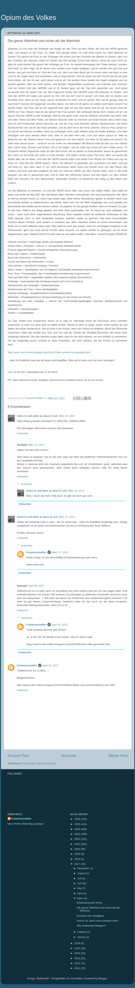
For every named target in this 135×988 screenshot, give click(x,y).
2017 (77, 864)
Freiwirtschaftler (36, 552)
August (81, 873)
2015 (77, 948)
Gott (10, 372)
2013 (77, 958)
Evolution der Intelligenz (90, 915)
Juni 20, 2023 (59, 624)
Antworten (23, 433)
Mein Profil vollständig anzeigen (26, 823)
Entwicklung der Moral (89, 902)
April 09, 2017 (36, 585)
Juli (79, 878)
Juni (80, 883)
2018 (77, 859)
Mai (79, 888)
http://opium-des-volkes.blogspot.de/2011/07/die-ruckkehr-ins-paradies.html (49, 352)
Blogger (102, 978)
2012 (77, 963)
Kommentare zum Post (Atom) (38, 763)
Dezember (83, 868)
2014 (77, 953)
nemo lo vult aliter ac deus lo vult (37, 415)
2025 (77, 824)
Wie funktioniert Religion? (91, 925)
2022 (77, 839)
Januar (81, 937)
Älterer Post (118, 756)
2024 (77, 829)
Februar (82, 931)
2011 (77, 968)
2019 (77, 853)
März (80, 898)
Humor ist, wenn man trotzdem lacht (97, 920)
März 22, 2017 (67, 415)
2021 (77, 844)
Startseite (68, 756)
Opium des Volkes (28, 17)
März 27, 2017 (67, 516)
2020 (77, 849)
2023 (77, 834)
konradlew (77, 978)
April (80, 893)
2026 (77, 819)
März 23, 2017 (36, 444)
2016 (77, 943)
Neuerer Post (18, 756)
